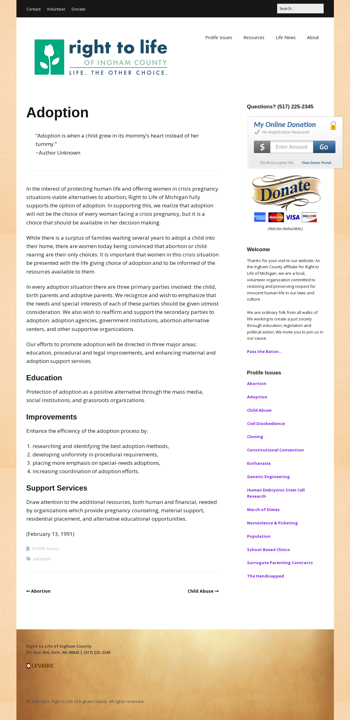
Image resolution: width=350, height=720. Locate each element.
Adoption (257, 397)
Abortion (41, 591)
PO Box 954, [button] (38, 652)
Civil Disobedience (266, 423)
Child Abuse (201, 591)
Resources (253, 37)
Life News (286, 37)
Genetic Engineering (268, 476)
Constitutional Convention (275, 450)
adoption (42, 559)
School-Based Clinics (268, 549)
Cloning (255, 436)
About (313, 37)
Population (259, 536)
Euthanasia (259, 463)
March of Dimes (263, 509)
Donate (79, 9)
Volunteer (56, 9)
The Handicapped (265, 576)
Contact (33, 9)
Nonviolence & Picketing (272, 523)
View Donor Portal (316, 163)
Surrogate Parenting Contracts (280, 562)
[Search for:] (300, 8)
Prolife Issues (218, 37)
